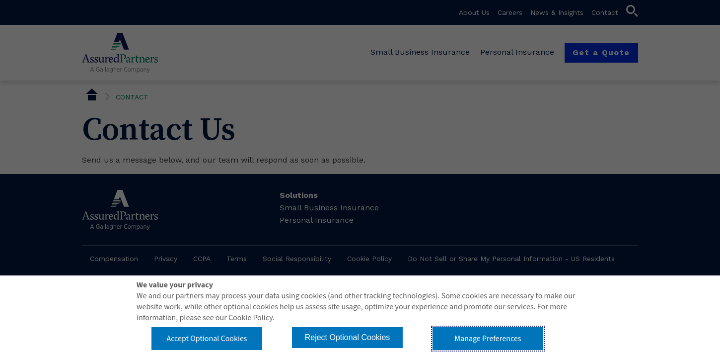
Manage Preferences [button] (488, 338)
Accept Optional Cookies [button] (206, 338)
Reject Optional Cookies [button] (347, 337)
